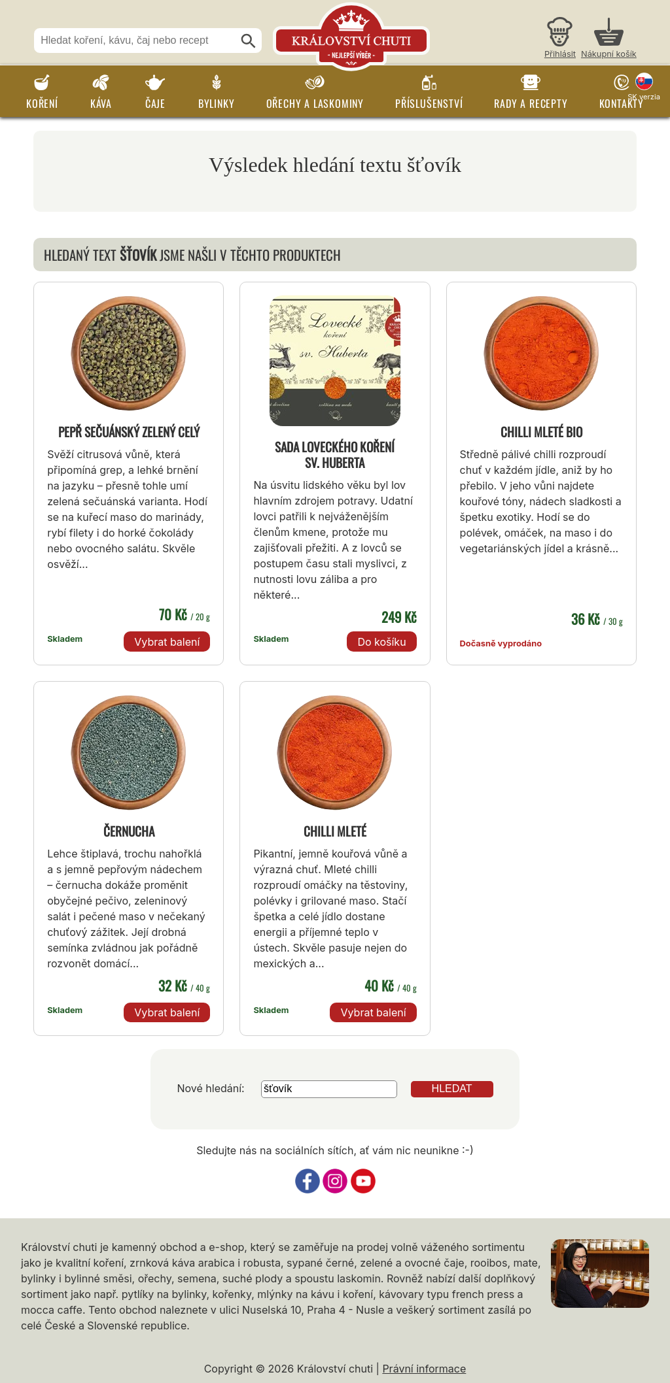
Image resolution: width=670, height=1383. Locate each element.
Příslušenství (429, 103)
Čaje (155, 103)
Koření (42, 103)
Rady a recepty (530, 103)
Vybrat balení (167, 641)
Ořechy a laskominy (315, 103)
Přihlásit (560, 54)
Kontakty (621, 103)
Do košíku (381, 641)
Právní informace (424, 1368)
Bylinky (216, 103)
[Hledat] (248, 41)
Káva (101, 103)
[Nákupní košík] (609, 39)
